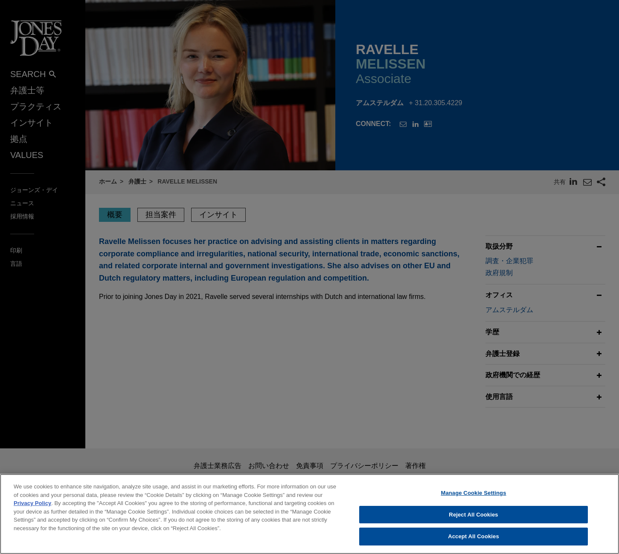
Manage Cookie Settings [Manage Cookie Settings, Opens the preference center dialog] (473, 525)
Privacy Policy (32, 535)
